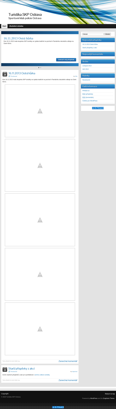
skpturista (74, 371)
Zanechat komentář (68, 361)
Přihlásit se (86, 91)
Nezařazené (14, 76)
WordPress (93, 398)
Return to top (110, 394)
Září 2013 (85, 69)
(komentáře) (88, 97)
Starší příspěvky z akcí (21, 368)
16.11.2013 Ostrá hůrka (18, 38)
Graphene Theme (108, 398)
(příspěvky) (87, 94)
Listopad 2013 (86, 66)
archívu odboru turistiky (42, 375)
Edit (76, 76)
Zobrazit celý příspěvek (66, 59)
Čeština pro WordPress (89, 101)
